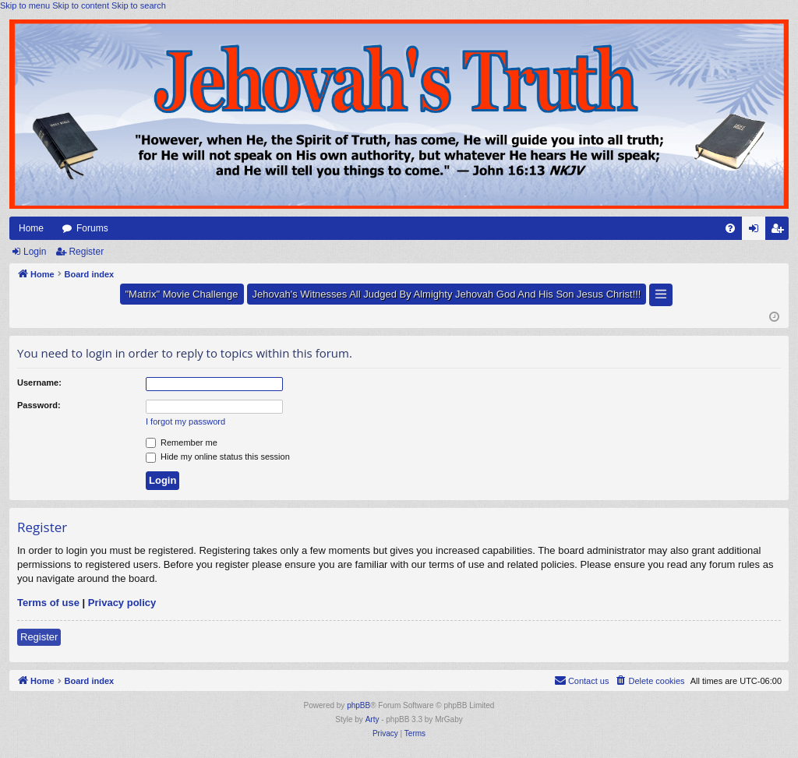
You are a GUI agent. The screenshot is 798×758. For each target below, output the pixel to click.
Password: (39, 405)
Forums (92, 228)
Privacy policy (122, 602)
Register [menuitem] (780, 231)
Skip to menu (25, 5)
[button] (661, 295)
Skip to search (138, 5)
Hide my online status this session (218, 456)
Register (86, 251)
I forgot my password (185, 421)
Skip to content (80, 5)
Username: (39, 382)
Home (31, 228)
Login (34, 251)
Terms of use (48, 602)
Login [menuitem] (757, 231)
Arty (372, 719)
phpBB (358, 705)
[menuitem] (730, 228)
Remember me (181, 442)
